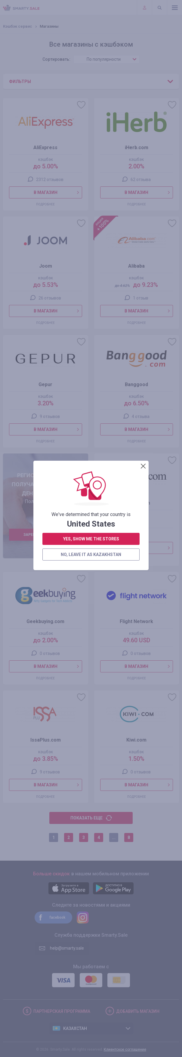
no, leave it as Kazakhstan (91, 194)
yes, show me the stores (91, 178)
